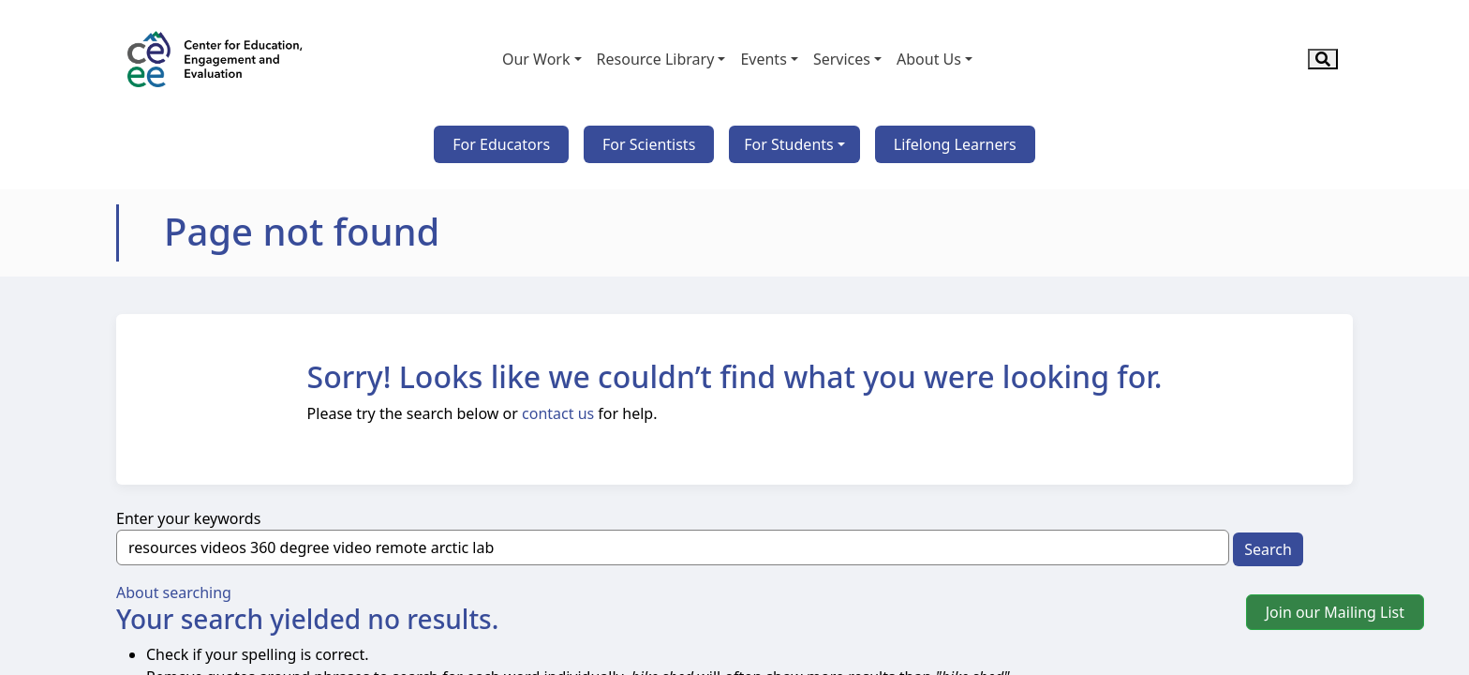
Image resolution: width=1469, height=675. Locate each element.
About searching (173, 592)
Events (763, 59)
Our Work (536, 59)
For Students (788, 144)
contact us (558, 413)
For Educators (501, 144)
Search (1268, 549)
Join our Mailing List (1335, 612)
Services (841, 59)
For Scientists (648, 144)
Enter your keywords (188, 518)
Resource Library (656, 59)
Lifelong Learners (955, 144)
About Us (929, 59)
